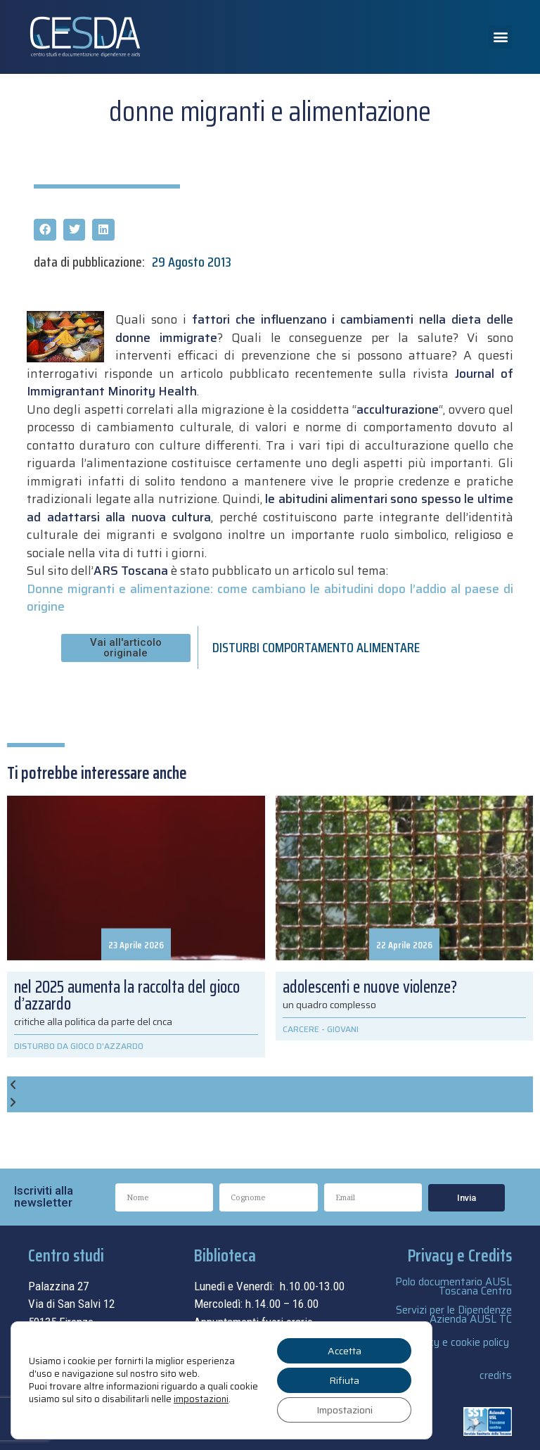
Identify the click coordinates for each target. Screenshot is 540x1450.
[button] (500, 37)
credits (496, 1375)
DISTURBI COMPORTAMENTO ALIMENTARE (316, 647)
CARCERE (301, 1029)
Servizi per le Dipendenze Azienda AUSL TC (454, 1315)
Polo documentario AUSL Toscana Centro (453, 1286)
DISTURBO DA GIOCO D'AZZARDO (78, 1045)
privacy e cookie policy (457, 1342)
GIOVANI (343, 1029)
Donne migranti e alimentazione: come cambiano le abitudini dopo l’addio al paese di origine (270, 598)
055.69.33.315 (82, 1340)
